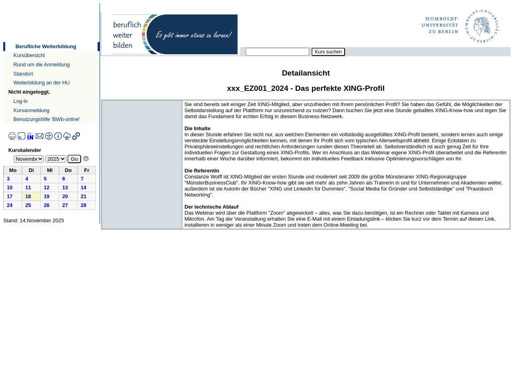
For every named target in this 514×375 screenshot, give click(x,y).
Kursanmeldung (32, 110)
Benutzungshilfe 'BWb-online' (47, 119)
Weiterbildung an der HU (42, 83)
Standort (23, 74)
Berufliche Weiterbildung (46, 46)
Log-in (21, 101)
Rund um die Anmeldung (42, 64)
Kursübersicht (29, 55)
